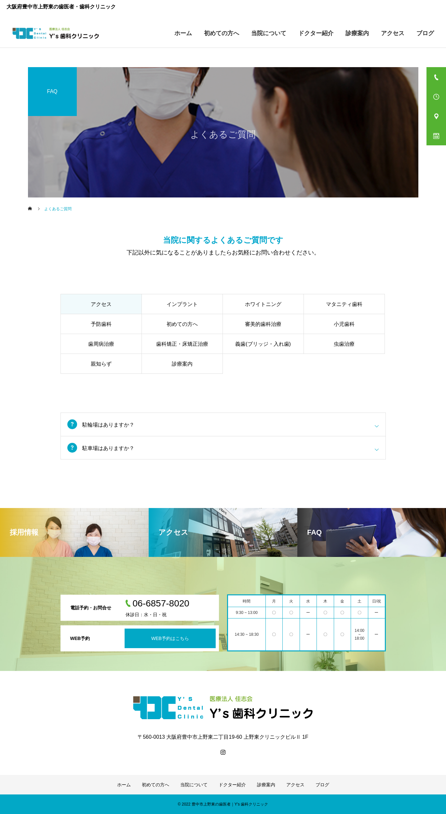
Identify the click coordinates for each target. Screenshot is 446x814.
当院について (268, 33)
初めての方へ (221, 33)
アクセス (392, 33)
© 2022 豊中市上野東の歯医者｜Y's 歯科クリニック (223, 804)
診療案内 (357, 33)
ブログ (425, 33)
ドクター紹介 (315, 33)
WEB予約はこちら (170, 638)
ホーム (183, 33)
